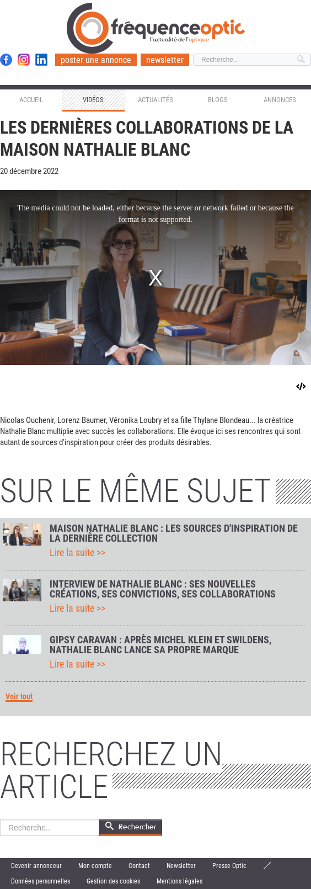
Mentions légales (179, 881)
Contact (139, 866)
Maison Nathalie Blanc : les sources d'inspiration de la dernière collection (174, 533)
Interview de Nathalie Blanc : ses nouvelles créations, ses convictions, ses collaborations (163, 589)
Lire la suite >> (77, 553)
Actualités (155, 100)
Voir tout (19, 696)
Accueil (31, 100)
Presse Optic (229, 866)
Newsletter (181, 866)
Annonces (280, 100)
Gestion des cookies (113, 881)
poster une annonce (96, 60)
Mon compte (95, 866)
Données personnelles (40, 881)
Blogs (218, 100)
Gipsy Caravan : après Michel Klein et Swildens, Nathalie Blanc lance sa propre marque (160, 645)
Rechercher (0, 819)
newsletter (165, 60)
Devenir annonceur (36, 866)
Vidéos (93, 100)
